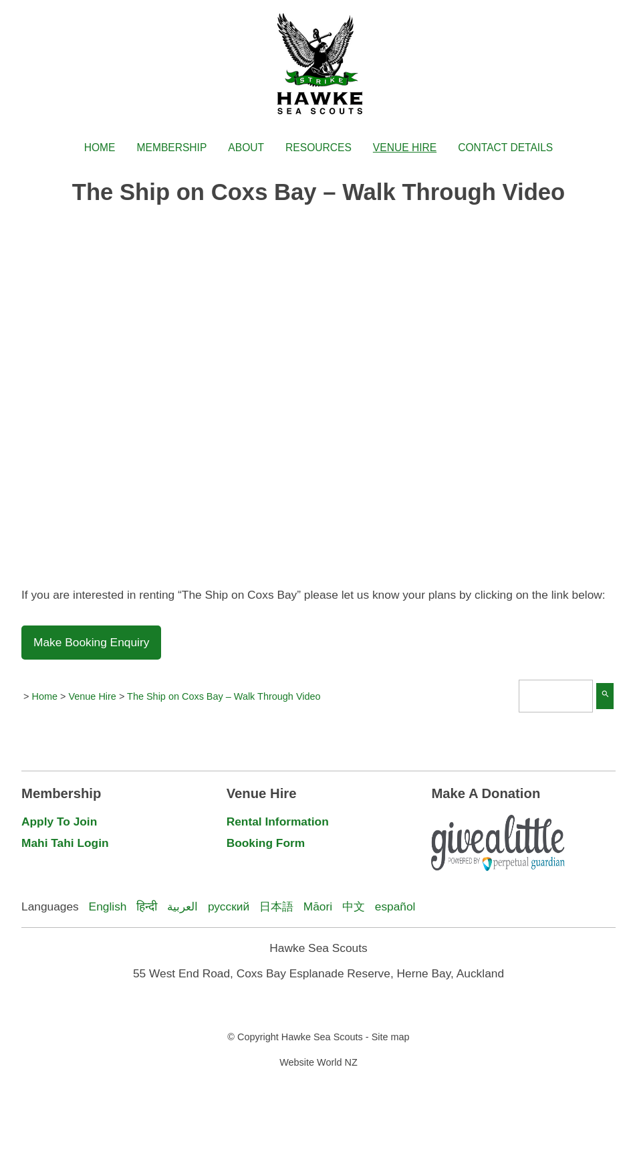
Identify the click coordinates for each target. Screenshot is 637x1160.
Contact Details (505, 147)
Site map (391, 1037)
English (108, 906)
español (395, 906)
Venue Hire (404, 147)
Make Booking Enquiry (91, 642)
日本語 (276, 906)
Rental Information (278, 821)
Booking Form (266, 843)
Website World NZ (318, 1062)
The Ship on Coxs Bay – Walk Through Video (223, 696)
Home (100, 147)
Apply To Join (59, 821)
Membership (172, 147)
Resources (318, 147)
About (246, 147)
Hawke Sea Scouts (322, 1037)
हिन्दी (146, 906)
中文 (353, 906)
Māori (317, 906)
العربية (182, 906)
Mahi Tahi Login (65, 843)
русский (228, 906)
